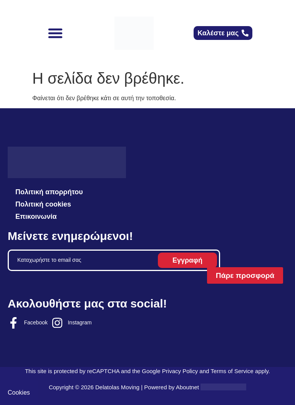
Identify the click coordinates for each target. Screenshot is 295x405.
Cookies (19, 392)
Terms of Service (232, 371)
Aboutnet (187, 387)
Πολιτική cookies (43, 204)
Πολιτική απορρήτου (49, 192)
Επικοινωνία (36, 216)
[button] (55, 33)
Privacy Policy (180, 371)
